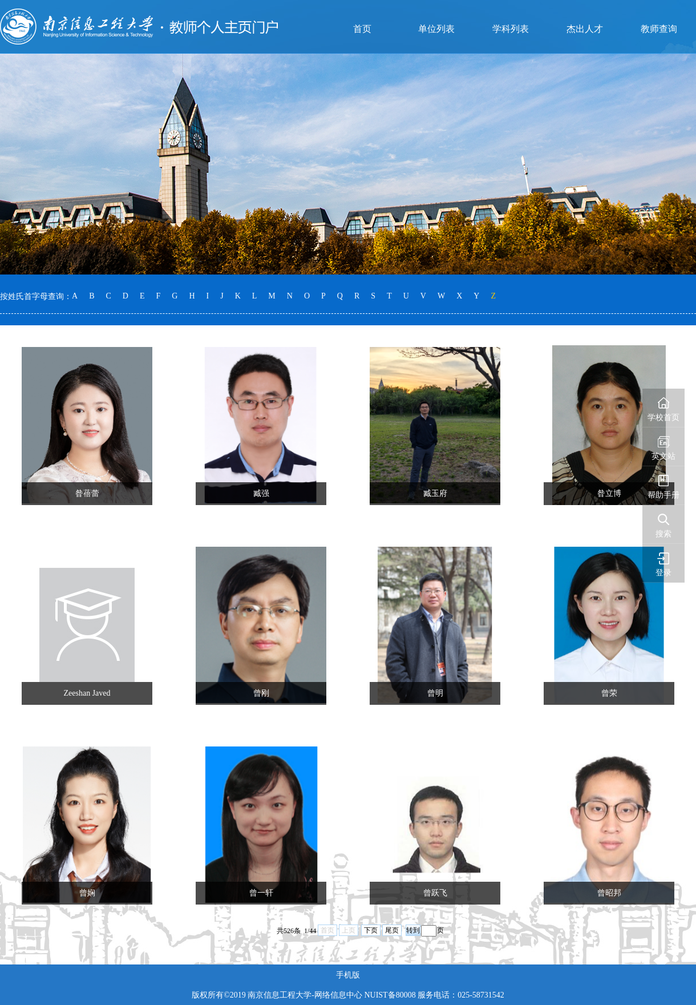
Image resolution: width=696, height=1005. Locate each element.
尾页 (392, 930)
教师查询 (659, 29)
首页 (362, 29)
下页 (371, 930)
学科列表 (510, 29)
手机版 (348, 975)
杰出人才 (584, 29)
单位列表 (436, 29)
